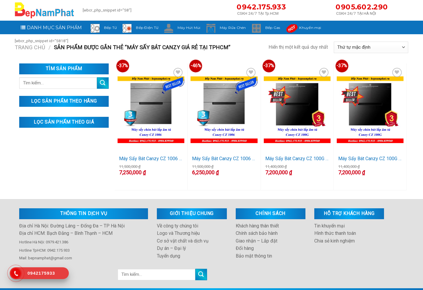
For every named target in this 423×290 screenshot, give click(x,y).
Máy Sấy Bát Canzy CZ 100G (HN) (370, 158)
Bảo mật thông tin (254, 247)
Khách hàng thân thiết (257, 217)
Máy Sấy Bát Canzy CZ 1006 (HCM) (151, 158)
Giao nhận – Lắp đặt (256, 232)
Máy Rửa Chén (233, 27)
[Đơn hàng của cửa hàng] (371, 47)
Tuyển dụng (168, 247)
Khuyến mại (310, 27)
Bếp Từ (110, 27)
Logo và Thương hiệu (178, 224)
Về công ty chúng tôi (177, 217)
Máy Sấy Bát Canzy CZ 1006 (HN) (224, 158)
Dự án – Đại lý (171, 240)
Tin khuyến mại (329, 217)
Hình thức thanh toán (335, 224)
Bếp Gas (272, 27)
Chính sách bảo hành (257, 224)
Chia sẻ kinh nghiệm (334, 232)
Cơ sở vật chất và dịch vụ (183, 232)
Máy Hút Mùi (189, 27)
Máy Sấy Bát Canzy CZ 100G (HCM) (297, 158)
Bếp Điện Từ (147, 27)
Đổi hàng (245, 240)
